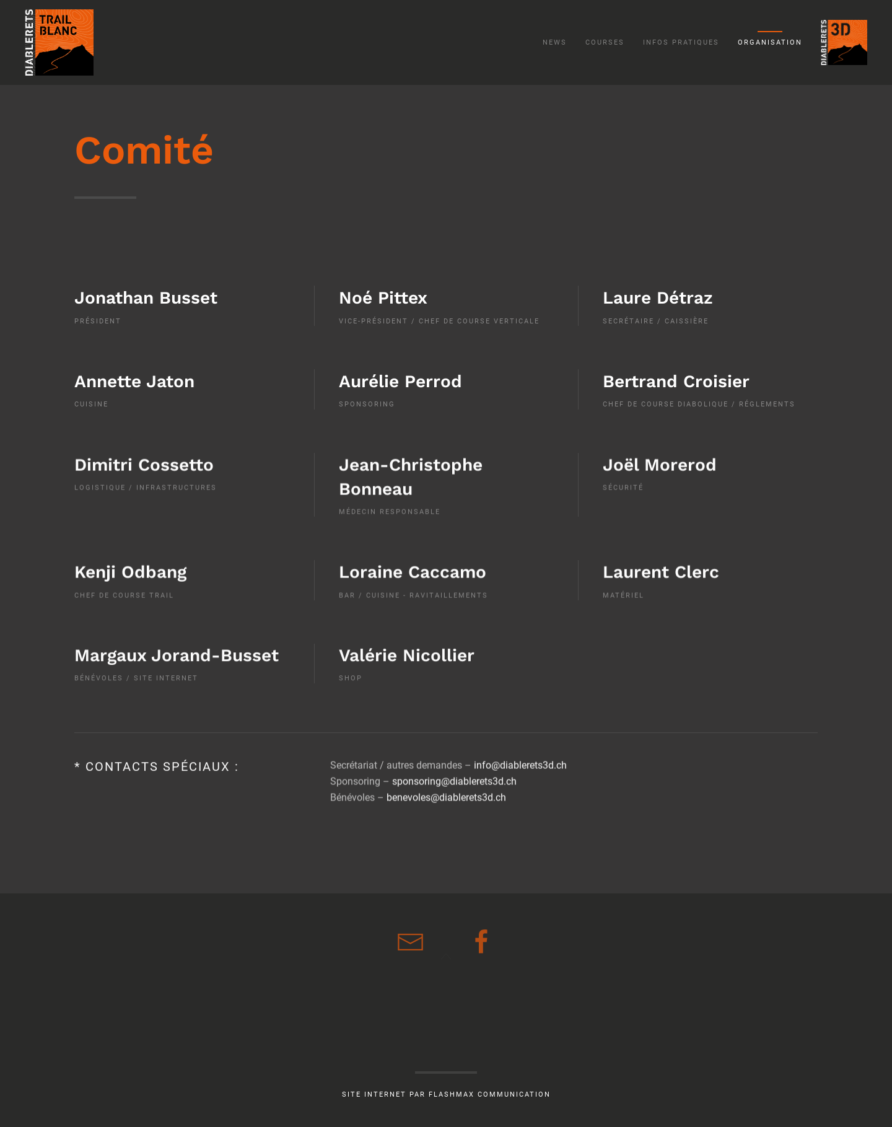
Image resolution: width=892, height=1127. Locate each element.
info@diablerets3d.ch (520, 759)
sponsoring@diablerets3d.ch (454, 775)
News (555, 42)
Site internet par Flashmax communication (446, 1094)
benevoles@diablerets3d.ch (446, 791)
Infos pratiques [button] (681, 42)
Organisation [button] (770, 42)
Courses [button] (604, 42)
